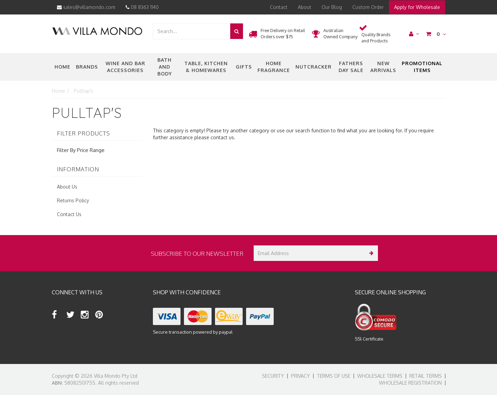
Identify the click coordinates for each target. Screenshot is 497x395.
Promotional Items (422, 66)
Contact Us (69, 214)
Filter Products (83, 134)
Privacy (300, 376)
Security (273, 376)
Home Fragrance (273, 66)
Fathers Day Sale (351, 66)
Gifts (244, 67)
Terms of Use (333, 376)
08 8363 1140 (142, 7)
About (304, 7)
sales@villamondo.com (86, 7)
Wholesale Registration (410, 383)
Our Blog (332, 7)
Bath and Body (164, 67)
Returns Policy (73, 200)
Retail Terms (425, 376)
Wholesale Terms (379, 376)
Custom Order (368, 7)
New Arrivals (383, 66)
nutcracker (313, 67)
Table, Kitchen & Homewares (206, 66)
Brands (87, 67)
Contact (279, 7)
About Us (67, 187)
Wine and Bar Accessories (125, 66)
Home (62, 67)
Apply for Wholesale (417, 7)
